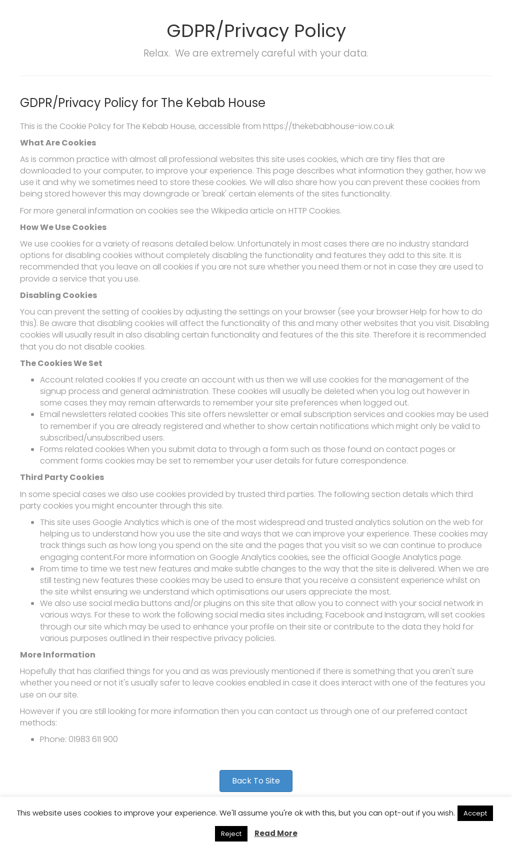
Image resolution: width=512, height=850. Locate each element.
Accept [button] (475, 813)
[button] (256, 781)
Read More (276, 833)
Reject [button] (231, 833)
